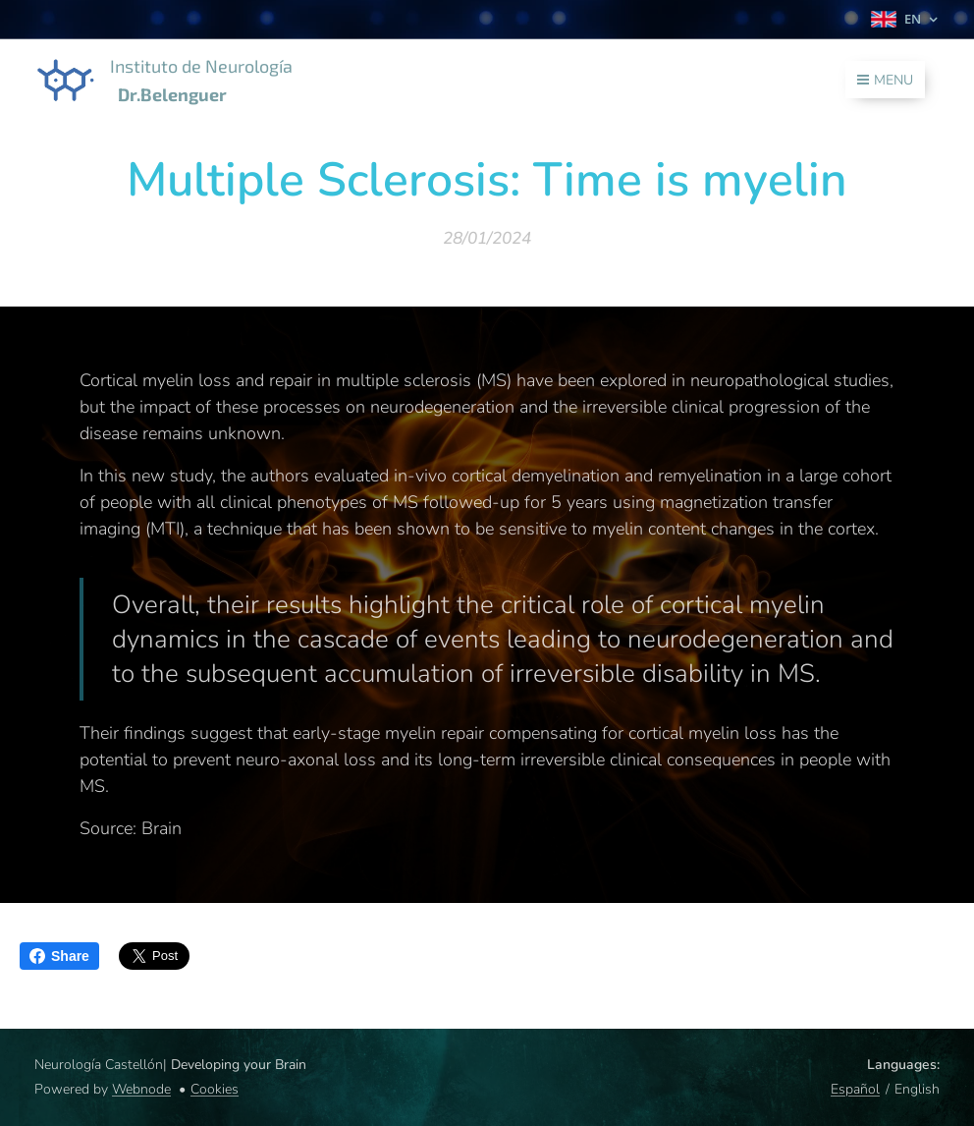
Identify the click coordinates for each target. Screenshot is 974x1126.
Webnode (141, 1089)
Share (59, 956)
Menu (885, 80)
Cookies (214, 1089)
